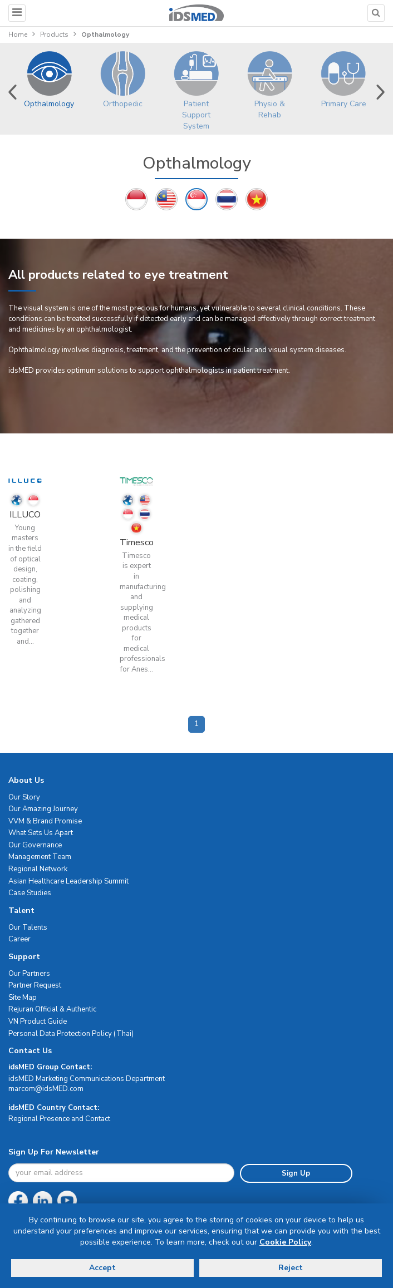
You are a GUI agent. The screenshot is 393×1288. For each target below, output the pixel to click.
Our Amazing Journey (43, 809)
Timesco (137, 542)
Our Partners (29, 974)
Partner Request (34, 985)
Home (17, 34)
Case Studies (29, 893)
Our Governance (35, 845)
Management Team (39, 857)
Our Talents (27, 927)
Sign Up (296, 1173)
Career (19, 939)
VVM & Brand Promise (45, 821)
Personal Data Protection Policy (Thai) (71, 1034)
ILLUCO (25, 515)
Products (54, 34)
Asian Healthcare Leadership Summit (68, 881)
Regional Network (37, 869)
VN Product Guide (37, 1021)
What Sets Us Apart (40, 833)
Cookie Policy (285, 1242)
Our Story (24, 797)
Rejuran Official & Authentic (52, 1009)
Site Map (22, 998)
